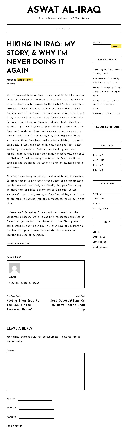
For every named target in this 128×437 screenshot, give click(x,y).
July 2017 (98, 170)
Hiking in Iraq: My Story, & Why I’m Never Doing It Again (107, 91)
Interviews (98, 198)
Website (11, 416)
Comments (99, 242)
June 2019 (98, 155)
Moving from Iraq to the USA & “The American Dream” (25, 303)
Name (10, 398)
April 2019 (98, 160)
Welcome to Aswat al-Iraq (106, 113)
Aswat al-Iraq (64, 10)
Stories (97, 203)
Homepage (97, 193)
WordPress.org (100, 247)
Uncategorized (23, 243)
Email (11, 407)
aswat (12, 84)
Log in (96, 232)
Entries (99, 237)
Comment (11, 350)
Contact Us (63, 28)
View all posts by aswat (24, 283)
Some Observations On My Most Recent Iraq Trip (66, 303)
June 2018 (98, 165)
